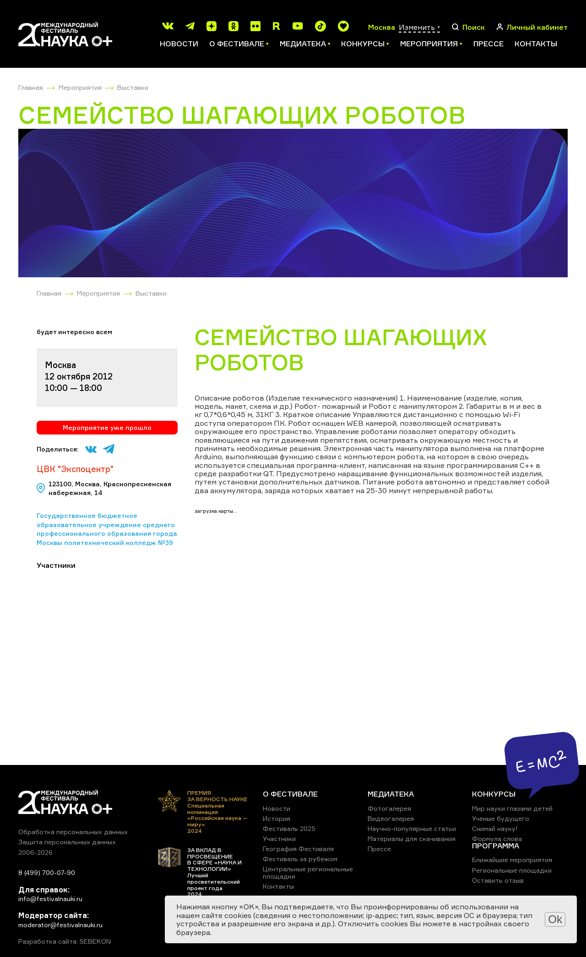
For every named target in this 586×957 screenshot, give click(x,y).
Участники (279, 838)
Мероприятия (80, 87)
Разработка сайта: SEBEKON (64, 941)
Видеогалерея (391, 818)
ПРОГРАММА (495, 845)
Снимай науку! (495, 828)
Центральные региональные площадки (308, 872)
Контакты (536, 43)
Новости (179, 43)
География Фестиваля (298, 848)
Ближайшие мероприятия (512, 860)
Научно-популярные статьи (412, 828)
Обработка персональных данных (73, 832)
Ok (555, 919)
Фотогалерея (389, 808)
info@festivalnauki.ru (50, 898)
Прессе (488, 43)
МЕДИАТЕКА (391, 793)
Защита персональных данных (67, 842)
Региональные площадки (512, 870)
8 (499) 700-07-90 (46, 872)
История (276, 818)
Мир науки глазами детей (512, 808)
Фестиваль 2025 (289, 828)
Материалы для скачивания (412, 838)
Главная (30, 87)
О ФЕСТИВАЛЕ (290, 793)
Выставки (132, 87)
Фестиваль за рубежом (300, 859)
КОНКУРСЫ (493, 793)
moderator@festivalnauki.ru (60, 925)
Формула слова (497, 838)
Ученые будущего (500, 818)
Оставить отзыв (498, 880)
